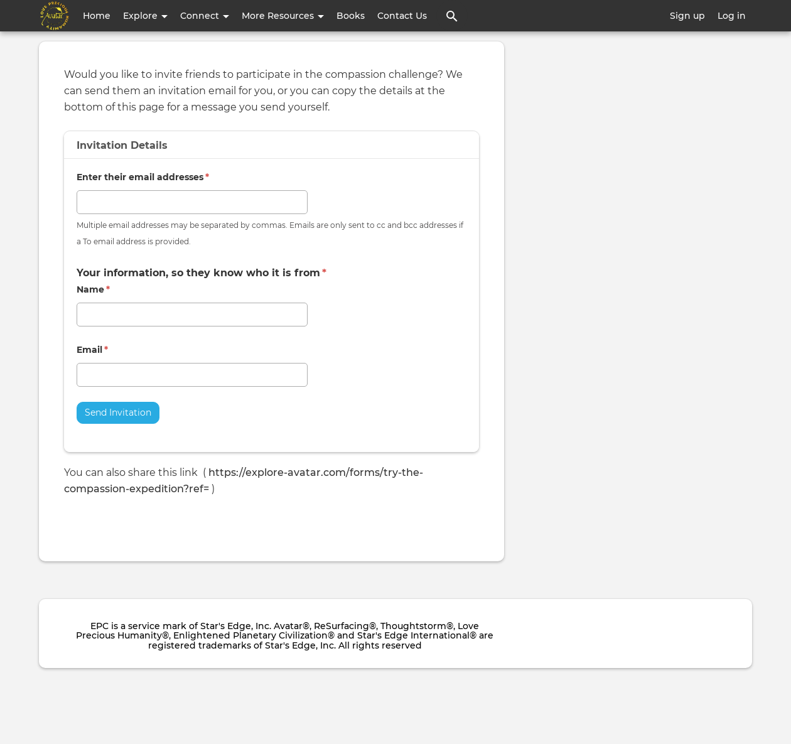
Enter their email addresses (143, 177)
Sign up (687, 15)
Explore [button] (145, 15)
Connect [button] (204, 15)
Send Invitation (118, 412)
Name (93, 289)
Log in (732, 15)
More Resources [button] (283, 15)
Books (350, 15)
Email (92, 349)
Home (96, 15)
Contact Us (402, 15)
